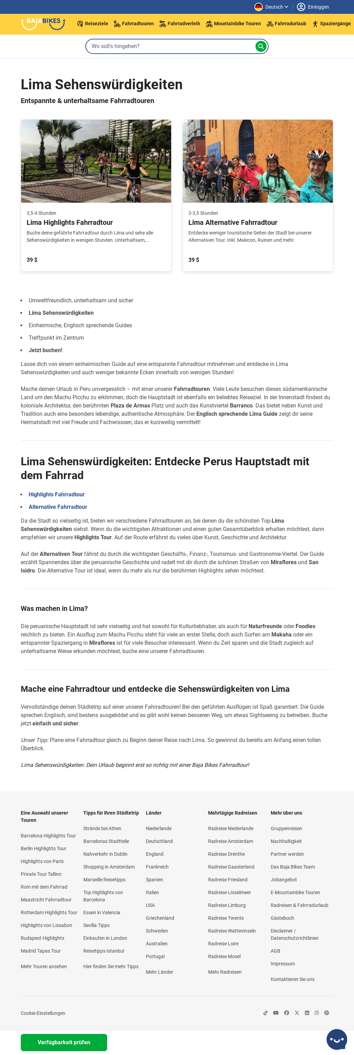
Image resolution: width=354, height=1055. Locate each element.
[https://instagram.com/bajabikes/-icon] (317, 1013)
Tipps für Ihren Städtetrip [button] (111, 813)
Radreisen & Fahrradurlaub (299, 905)
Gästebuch (282, 918)
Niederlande (158, 828)
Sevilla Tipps (96, 925)
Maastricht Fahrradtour (46, 899)
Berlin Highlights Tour (43, 848)
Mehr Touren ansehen (44, 966)
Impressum (283, 963)
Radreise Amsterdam (230, 841)
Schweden (157, 931)
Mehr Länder (159, 972)
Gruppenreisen (286, 828)
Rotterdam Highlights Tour (49, 912)
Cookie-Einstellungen (43, 1013)
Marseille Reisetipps (104, 879)
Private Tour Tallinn (41, 874)
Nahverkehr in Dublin (105, 854)
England (155, 854)
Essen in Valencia (101, 912)
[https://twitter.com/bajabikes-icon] (297, 1013)
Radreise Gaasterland (231, 867)
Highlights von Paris (42, 861)
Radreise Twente (226, 918)
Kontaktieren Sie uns (293, 979)
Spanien (154, 879)
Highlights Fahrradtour (57, 494)
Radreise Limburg (227, 905)
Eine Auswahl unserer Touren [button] (44, 816)
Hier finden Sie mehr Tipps (111, 966)
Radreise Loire (223, 943)
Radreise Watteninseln (232, 931)
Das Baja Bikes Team (293, 867)
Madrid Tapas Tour (41, 951)
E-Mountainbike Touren (295, 892)
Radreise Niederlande (230, 828)
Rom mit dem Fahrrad (44, 887)
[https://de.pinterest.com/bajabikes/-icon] (326, 1013)
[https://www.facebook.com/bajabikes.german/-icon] (286, 1013)
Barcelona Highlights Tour (48, 835)
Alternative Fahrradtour (58, 507)
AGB (275, 951)
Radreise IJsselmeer (229, 892)
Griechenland (160, 918)
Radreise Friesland (228, 879)
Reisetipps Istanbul (103, 951)
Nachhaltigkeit (286, 841)
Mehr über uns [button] (286, 813)
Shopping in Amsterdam (109, 867)
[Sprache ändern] (271, 7)
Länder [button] (153, 813)
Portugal (155, 956)
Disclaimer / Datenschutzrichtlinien (295, 934)
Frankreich (157, 867)
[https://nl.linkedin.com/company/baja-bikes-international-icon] (307, 1013)
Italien (152, 892)
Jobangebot (284, 879)
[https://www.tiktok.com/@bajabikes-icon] (265, 1013)
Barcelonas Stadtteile (106, 841)
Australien (157, 943)
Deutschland (159, 841)
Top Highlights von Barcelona (103, 896)
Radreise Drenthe (226, 854)
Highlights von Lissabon (46, 925)
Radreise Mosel (224, 956)
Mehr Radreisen (225, 972)
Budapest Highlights (42, 938)
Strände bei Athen (102, 828)
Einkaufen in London (105, 938)
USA (150, 905)
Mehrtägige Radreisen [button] (232, 813)
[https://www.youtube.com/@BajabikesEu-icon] (276, 1013)
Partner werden (287, 854)
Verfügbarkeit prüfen (64, 1042)
